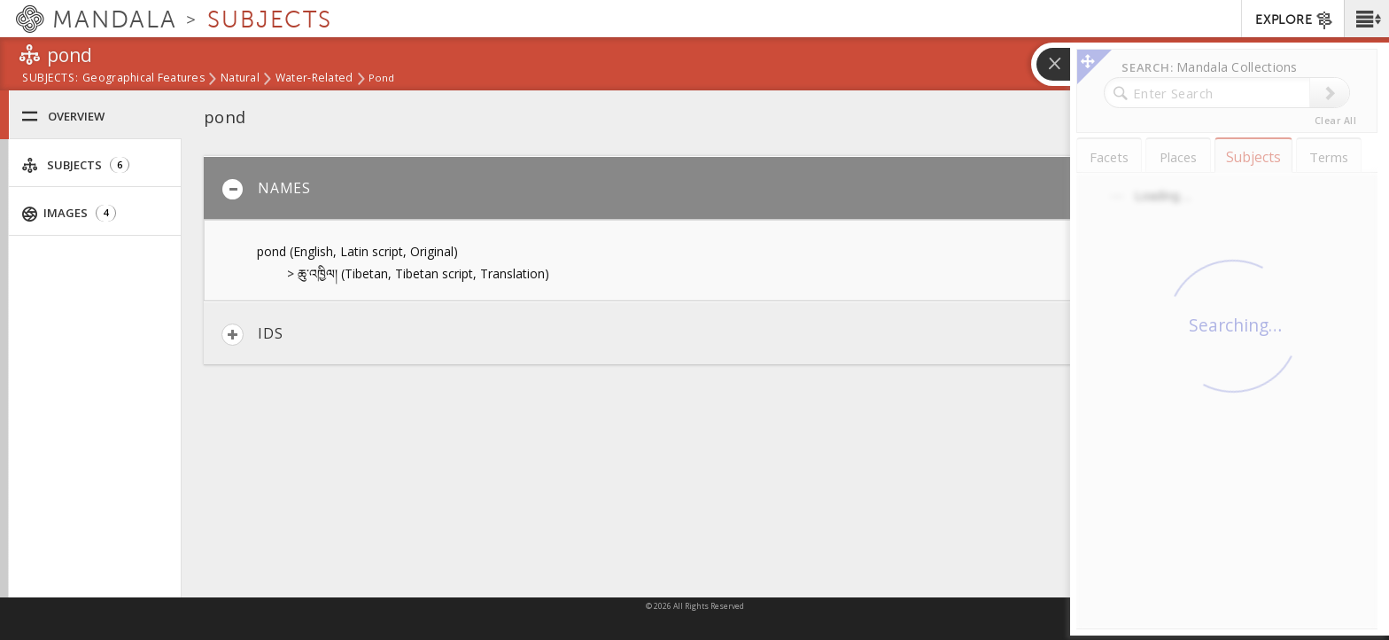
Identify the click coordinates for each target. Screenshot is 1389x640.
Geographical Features (143, 79)
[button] (1366, 18)
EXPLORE (1294, 20)
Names (266, 189)
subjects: (50, 79)
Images (69, 213)
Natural (240, 79)
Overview (63, 116)
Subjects (75, 165)
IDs (252, 335)
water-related (314, 79)
